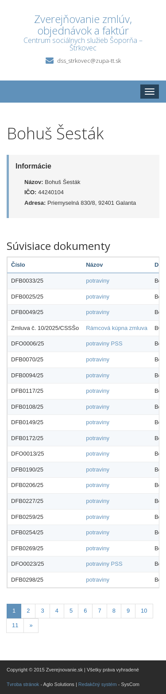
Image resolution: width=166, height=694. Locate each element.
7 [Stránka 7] (99, 610)
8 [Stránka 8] (114, 610)
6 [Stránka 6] (85, 610)
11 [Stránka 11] (15, 625)
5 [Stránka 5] (71, 610)
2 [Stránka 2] (28, 610)
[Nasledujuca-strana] (30, 625)
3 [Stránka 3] (42, 610)
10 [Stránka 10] (144, 610)
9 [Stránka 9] (128, 610)
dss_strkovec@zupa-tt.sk (89, 61)
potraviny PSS (104, 343)
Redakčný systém (97, 684)
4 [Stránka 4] (56, 610)
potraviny (97, 280)
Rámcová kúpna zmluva (116, 328)
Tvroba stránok (23, 684)
